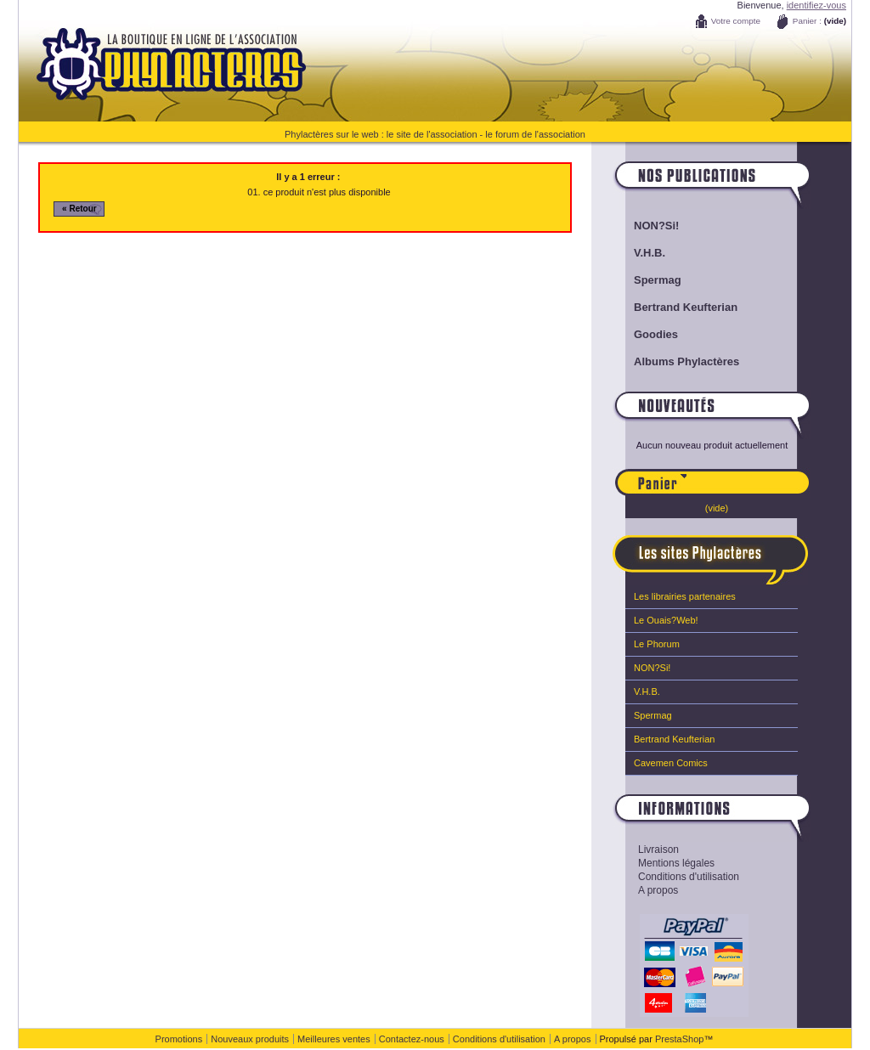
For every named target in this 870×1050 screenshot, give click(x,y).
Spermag (657, 280)
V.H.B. (649, 252)
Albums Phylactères (686, 361)
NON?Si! (656, 225)
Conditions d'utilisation (688, 877)
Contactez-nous (411, 1039)
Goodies (656, 334)
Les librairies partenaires (685, 596)
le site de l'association (432, 134)
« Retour (79, 208)
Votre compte (735, 20)
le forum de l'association (535, 134)
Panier (748, 475)
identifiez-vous (816, 5)
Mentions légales (676, 863)
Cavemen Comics (671, 763)
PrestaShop (679, 1039)
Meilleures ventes (333, 1039)
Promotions (179, 1039)
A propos (658, 890)
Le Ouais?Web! (666, 620)
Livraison (658, 849)
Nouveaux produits (250, 1039)
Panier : (807, 20)
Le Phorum (657, 644)
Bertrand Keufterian (685, 307)
